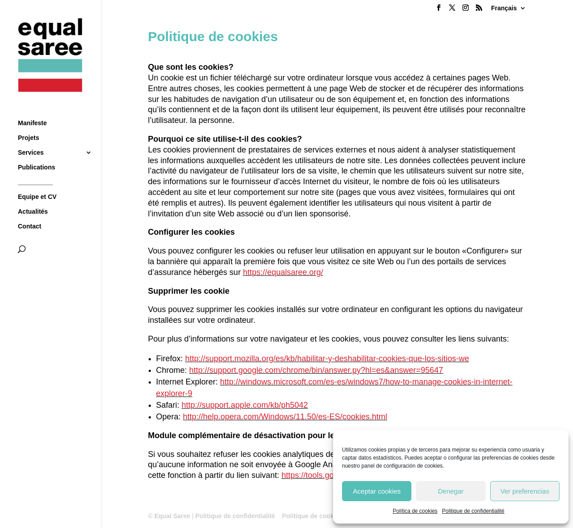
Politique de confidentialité (473, 511)
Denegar (451, 491)
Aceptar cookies (377, 491)
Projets (28, 121)
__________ (35, 166)
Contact (29, 210)
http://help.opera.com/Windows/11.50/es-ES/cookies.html (285, 416)
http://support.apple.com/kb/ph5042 (245, 405)
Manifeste (32, 107)
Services (31, 136)
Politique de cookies (312, 516)
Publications (36, 151)
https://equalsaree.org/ (283, 272)
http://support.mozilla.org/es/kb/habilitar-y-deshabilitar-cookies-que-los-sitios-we (327, 358)
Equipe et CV (37, 180)
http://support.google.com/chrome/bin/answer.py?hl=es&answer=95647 (316, 370)
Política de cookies (415, 511)
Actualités (33, 195)
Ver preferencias (524, 491)
